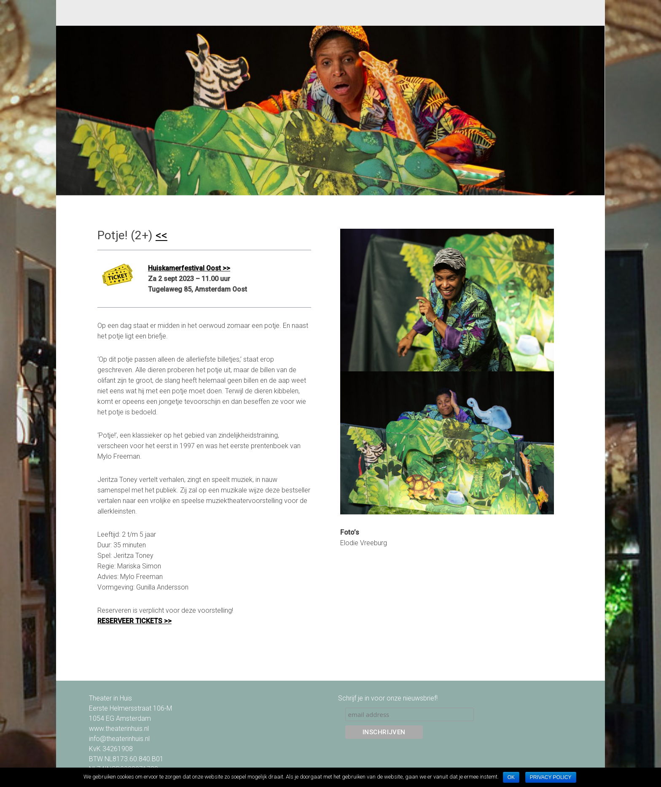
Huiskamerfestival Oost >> (189, 268)
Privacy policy (551, 777)
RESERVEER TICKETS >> (134, 621)
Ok (511, 777)
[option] (330, 110)
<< (161, 235)
